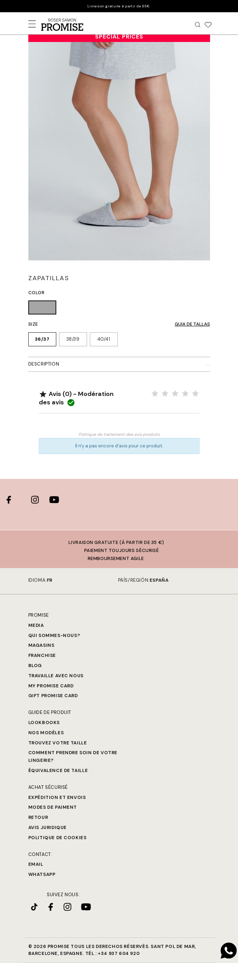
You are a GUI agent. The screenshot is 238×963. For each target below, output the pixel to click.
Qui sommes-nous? (54, 635)
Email (35, 864)
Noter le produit (119, 424)
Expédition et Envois (57, 797)
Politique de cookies (57, 838)
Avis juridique (47, 827)
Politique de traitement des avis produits (119, 434)
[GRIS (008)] (42, 308)
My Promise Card (51, 686)
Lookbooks (44, 722)
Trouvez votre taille (57, 743)
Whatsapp (42, 874)
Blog (35, 665)
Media (36, 625)
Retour (38, 817)
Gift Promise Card (53, 696)
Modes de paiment (52, 807)
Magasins (41, 645)
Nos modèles (46, 733)
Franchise (42, 655)
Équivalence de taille (58, 770)
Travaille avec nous (56, 676)
